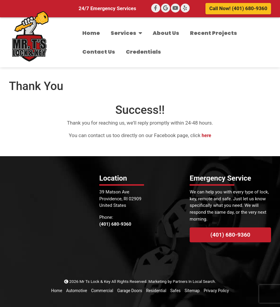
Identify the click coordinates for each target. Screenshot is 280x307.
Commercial (102, 290)
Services (126, 33)
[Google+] (165, 8)
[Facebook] (155, 8)
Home (91, 33)
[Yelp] (185, 8)
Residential (156, 290)
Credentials (143, 51)
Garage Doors (129, 290)
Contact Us (98, 51)
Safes (175, 290)
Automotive (76, 290)
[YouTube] (175, 8)
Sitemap (191, 290)
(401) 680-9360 (230, 234)
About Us (166, 33)
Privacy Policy (215, 290)
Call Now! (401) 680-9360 (238, 8)
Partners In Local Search (194, 281)
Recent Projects (213, 33)
